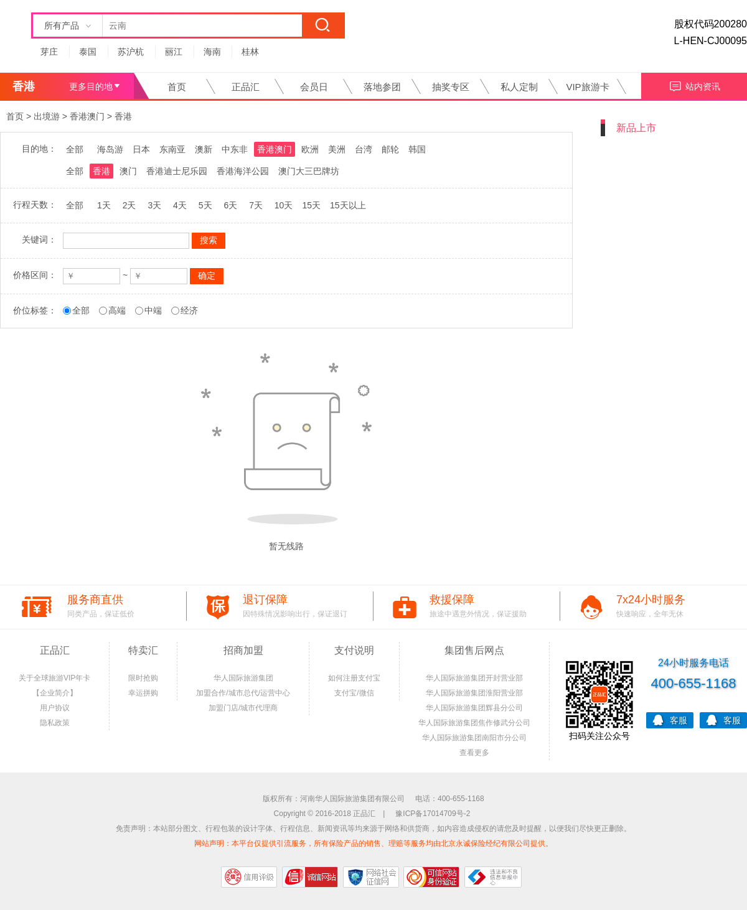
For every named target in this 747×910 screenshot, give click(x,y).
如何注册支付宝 (354, 678)
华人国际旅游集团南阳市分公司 (474, 737)
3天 (154, 205)
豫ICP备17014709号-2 (432, 813)
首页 (176, 86)
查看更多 (474, 752)
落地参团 (382, 86)
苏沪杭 (131, 52)
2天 (129, 205)
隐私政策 (55, 722)
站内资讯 (694, 84)
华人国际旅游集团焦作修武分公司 (474, 722)
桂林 (250, 52)
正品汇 (246, 86)
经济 (189, 310)
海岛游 (110, 149)
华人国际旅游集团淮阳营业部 (474, 693)
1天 (104, 205)
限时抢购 (143, 678)
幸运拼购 (143, 693)
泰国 (87, 52)
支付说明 (354, 650)
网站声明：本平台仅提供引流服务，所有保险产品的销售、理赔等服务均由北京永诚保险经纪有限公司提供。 (373, 843)
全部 (74, 149)
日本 (141, 149)
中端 (153, 310)
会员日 (314, 86)
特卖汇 (143, 650)
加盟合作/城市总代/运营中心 (243, 693)
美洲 (336, 149)
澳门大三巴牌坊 (308, 171)
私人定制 (519, 86)
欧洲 (310, 149)
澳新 (203, 149)
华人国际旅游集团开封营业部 (474, 678)
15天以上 (348, 205)
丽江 (173, 52)
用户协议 (55, 707)
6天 (230, 205)
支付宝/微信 (354, 693)
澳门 (128, 171)
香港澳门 (87, 116)
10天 (284, 205)
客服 (669, 719)
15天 (311, 205)
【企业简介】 (54, 693)
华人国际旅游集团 (243, 678)
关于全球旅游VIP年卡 (54, 678)
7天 (256, 205)
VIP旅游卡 (587, 86)
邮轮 (390, 149)
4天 (180, 205)
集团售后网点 (474, 650)
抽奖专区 (450, 86)
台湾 (363, 149)
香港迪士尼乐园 (176, 171)
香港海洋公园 (243, 171)
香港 (123, 116)
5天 (205, 205)
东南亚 (172, 149)
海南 (212, 52)
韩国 (417, 149)
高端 (117, 310)
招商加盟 (243, 650)
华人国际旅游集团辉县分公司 (474, 707)
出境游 (47, 116)
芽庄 (49, 52)
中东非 (235, 149)
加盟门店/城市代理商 (243, 707)
